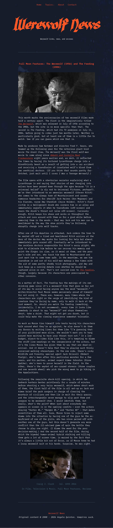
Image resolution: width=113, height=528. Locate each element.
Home (39, 4)
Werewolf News (57, 513)
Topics (49, 4)
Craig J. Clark (45, 484)
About (61, 4)
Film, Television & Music (40, 489)
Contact (72, 4)
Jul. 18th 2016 (67, 484)
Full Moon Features (69, 489)
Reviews (87, 489)
